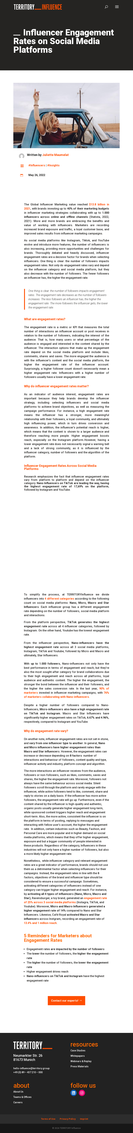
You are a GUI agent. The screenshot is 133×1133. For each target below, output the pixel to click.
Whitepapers (77, 1056)
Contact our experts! (64, 1000)
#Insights (53, 165)
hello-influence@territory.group (31, 1068)
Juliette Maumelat (55, 155)
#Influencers (36, 165)
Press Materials (79, 1066)
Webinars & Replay (80, 1061)
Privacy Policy (68, 1119)
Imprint (84, 1119)
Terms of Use (48, 1119)
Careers (18, 1102)
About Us (18, 1091)
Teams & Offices (22, 1097)
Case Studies (77, 1050)
